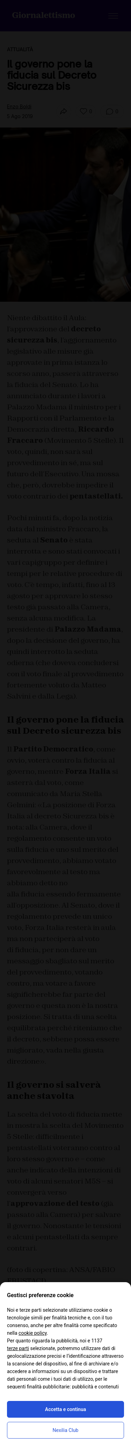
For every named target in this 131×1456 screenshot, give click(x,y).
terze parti (18, 1348)
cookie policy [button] (33, 1333)
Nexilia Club (66, 1430)
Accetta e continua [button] (65, 1409)
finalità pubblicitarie (48, 1386)
